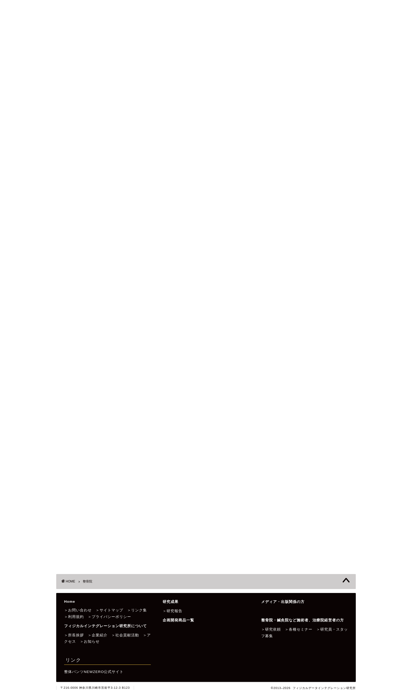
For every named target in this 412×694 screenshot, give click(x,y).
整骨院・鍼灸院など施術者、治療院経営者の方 (107, 69)
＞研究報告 (172, 611)
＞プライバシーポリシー (109, 617)
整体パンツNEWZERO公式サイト (93, 672)
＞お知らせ (90, 641)
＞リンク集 (137, 610)
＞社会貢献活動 (125, 635)
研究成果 (185, 57)
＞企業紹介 (97, 635)
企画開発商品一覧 (223, 57)
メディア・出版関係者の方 (279, 57)
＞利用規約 (74, 617)
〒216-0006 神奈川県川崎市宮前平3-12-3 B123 (95, 687)
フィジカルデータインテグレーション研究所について (113, 57)
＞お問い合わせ (78, 610)
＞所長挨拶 (74, 635)
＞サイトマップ (109, 610)
